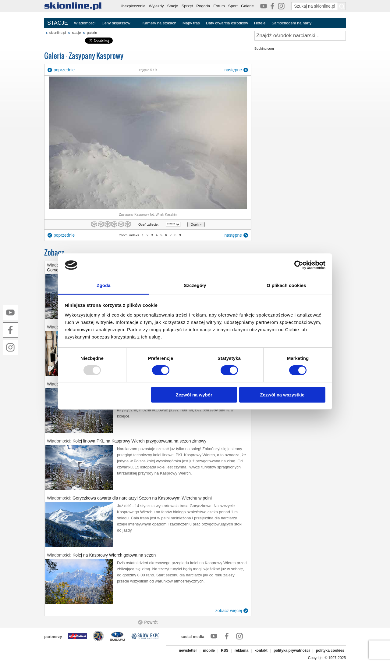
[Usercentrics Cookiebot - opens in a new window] (298, 265)
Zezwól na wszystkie (282, 394)
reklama (241, 650)
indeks (134, 235)
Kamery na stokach (159, 23)
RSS (225, 650)
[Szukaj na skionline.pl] (342, 6)
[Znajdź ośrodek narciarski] (300, 36)
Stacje (172, 6)
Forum (219, 6)
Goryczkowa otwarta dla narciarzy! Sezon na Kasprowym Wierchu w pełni (142, 498)
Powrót (151, 622)
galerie (92, 32)
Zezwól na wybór (194, 394)
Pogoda (203, 6)
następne (233, 69)
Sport (233, 6)
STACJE (57, 23)
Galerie (247, 6)
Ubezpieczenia (132, 6)
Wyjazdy (156, 6)
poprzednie (64, 69)
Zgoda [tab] (104, 285)
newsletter (188, 650)
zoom (123, 235)
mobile (209, 650)
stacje (76, 32)
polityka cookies (330, 650)
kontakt (261, 650)
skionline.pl (57, 32)
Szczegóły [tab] (195, 285)
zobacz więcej (228, 610)
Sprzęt (187, 6)
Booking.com (264, 48)
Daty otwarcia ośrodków (227, 23)
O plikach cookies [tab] (286, 285)
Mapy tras (191, 23)
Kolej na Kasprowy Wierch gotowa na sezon (114, 555)
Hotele (260, 23)
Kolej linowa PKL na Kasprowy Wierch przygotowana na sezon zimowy (139, 441)
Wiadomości (85, 23)
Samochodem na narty (291, 23)
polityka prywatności (292, 650)
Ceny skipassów (115, 23)
